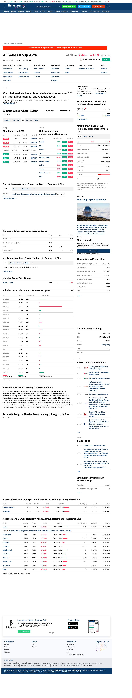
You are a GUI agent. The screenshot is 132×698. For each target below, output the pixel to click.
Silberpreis (24, 665)
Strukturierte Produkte (86, 69)
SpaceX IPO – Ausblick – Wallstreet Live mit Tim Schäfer (97, 414)
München (6, 558)
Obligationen (95, 11)
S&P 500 (74, 663)
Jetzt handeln (93, 251)
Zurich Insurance (45, 173)
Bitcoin (81, 1)
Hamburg (6, 554)
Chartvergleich (24, 72)
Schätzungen (55, 72)
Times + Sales (8, 72)
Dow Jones (46, 663)
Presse (6, 649)
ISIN (18, 60)
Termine (67, 69)
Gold (70, 1)
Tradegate (6, 511)
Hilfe (33, 644)
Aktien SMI (7, 663)
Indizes (21, 11)
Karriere (7, 647)
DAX (35, 1)
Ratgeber (106, 11)
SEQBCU (33, 142)
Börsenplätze (8, 76)
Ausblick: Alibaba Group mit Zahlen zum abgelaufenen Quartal (34, 194)
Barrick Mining (44, 161)
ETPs (42, 11)
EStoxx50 (58, 1)
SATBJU (34, 162)
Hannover (6, 565)
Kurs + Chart (7, 69)
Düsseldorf (7, 534)
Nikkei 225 (65, 663)
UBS (40, 146)
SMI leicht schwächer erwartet (99, 378)
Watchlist (104, 72)
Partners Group (44, 157)
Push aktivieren (82, 119)
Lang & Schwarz (8, 507)
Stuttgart (6, 542)
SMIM (24, 663)
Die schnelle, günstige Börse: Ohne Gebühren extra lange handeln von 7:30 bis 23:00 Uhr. (37, 531)
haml (5, 569)
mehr (91, 136)
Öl (102, 1)
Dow (25, 1)
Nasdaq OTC (7, 562)
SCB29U (34, 154)
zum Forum (6, 417)
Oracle (41, 169)
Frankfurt (6, 546)
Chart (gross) (23, 69)
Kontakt (6, 644)
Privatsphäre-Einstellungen (75, 654)
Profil (67, 72)
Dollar (92, 1)
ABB (40, 153)
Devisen (84, 11)
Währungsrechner (73, 665)
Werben (34, 647)
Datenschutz (71, 647)
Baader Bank (7, 550)
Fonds (28, 11)
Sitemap (7, 652)
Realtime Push (24, 76)
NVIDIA (41, 150)
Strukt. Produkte (61, 11)
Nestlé (41, 142)
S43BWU (34, 139)
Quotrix (5, 538)
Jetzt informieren (9, 104)
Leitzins (89, 665)
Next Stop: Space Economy (98, 394)
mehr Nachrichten (9, 198)
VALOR (5, 60)
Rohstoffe (74, 11)
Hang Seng (106, 345)
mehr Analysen (8, 271)
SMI (5, 1)
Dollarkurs (7, 665)
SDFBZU (34, 158)
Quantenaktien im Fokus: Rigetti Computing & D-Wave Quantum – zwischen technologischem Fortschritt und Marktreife (99, 424)
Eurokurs (16, 665)
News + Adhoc (39, 69)
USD (85, 136)
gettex (5, 527)
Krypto (49, 11)
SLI (19, 663)
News (13, 11)
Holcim (41, 165)
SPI (15, 1)
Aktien (6, 11)
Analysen (37, 72)
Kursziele (37, 76)
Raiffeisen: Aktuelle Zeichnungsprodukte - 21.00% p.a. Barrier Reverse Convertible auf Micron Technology (99, 386)
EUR (79, 136)
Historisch (7, 80)
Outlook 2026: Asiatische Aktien (95, 445)
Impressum (70, 644)
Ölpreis (83, 665)
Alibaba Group (8, 282)
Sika (40, 177)
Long (64, 142)
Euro (46, 1)
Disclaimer (70, 649)
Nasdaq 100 (56, 663)
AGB (68, 652)
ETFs (36, 11)
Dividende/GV (55, 76)
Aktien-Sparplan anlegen (91, 59)
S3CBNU (34, 146)
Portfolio (104, 69)
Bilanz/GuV (55, 69)
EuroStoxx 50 (37, 663)
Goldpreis (86, 663)
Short (70, 142)
